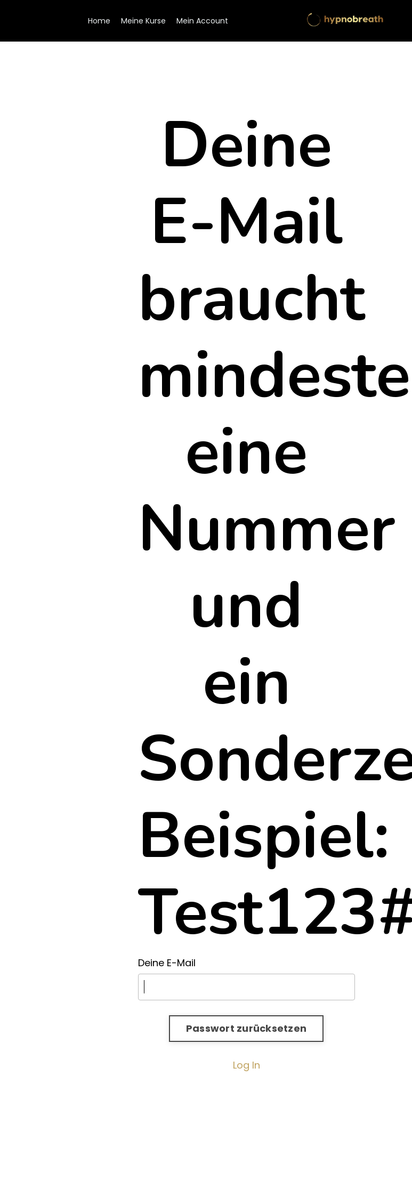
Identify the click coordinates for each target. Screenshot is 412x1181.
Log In (246, 1065)
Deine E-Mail (167, 962)
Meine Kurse (143, 20)
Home (99, 20)
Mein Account (202, 20)
